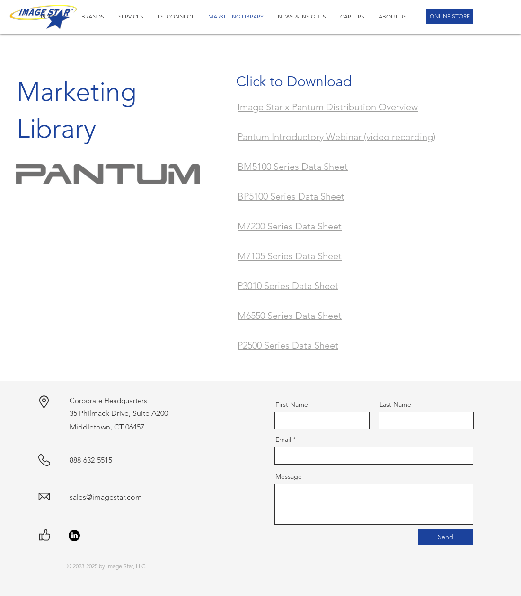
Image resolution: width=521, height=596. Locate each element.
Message (288, 476)
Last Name (395, 404)
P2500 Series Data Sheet (288, 345)
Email (283, 439)
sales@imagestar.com (106, 496)
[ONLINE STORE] (449, 16)
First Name (291, 404)
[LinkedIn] (74, 535)
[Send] (445, 537)
